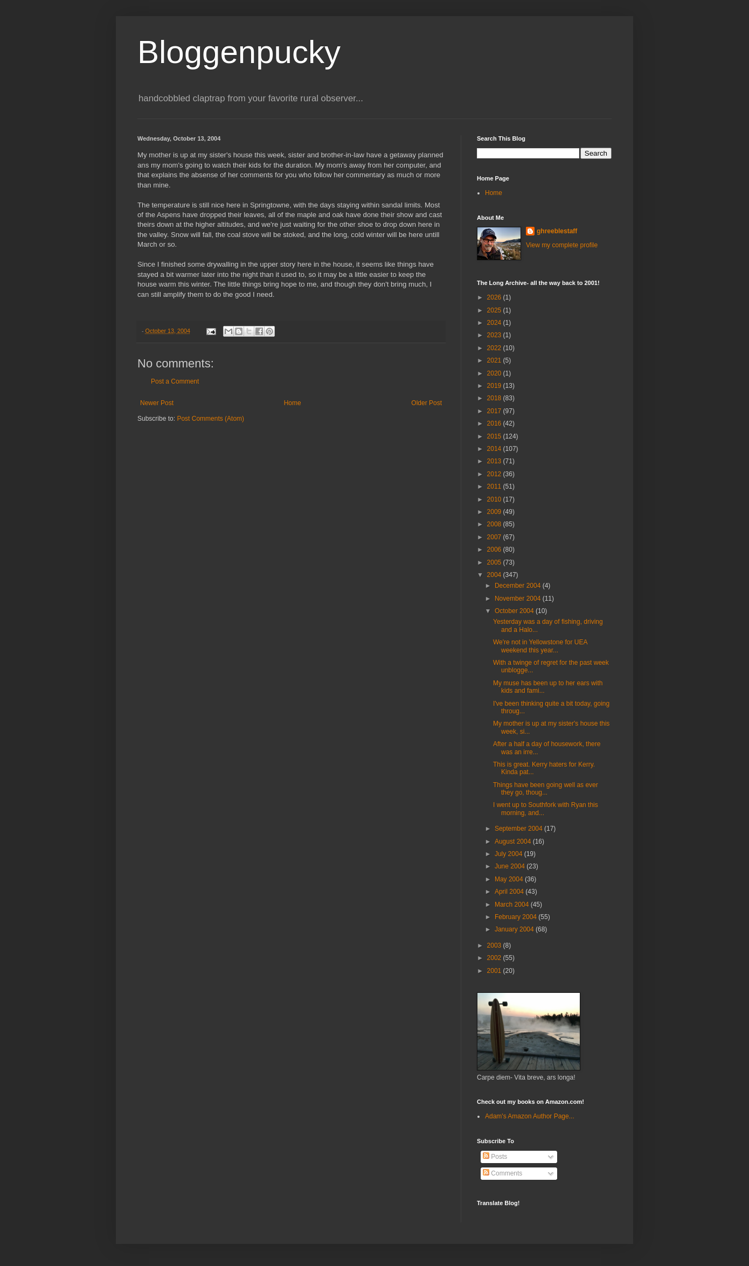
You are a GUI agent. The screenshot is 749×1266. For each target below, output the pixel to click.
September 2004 (519, 828)
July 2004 (509, 854)
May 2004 (510, 879)
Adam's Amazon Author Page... (529, 1116)
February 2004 (516, 917)
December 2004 (519, 585)
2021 (495, 360)
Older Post (426, 403)
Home (292, 403)
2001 (495, 971)
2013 (495, 461)
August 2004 (514, 841)
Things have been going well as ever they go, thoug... (545, 788)
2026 (495, 297)
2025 (495, 310)
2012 (495, 474)
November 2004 (519, 598)
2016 (495, 423)
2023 (495, 335)
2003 (495, 945)
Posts (495, 1156)
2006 (495, 549)
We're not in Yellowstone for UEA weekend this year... (540, 645)
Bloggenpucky (239, 52)
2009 (495, 512)
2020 (495, 373)
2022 (495, 348)
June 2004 (510, 866)
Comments (502, 1173)
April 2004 (510, 891)
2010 (495, 499)
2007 (495, 537)
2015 (495, 436)
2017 (495, 411)
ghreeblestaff (557, 231)
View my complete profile (562, 245)
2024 (495, 322)
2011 (495, 486)
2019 (495, 385)
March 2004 (513, 904)
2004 (495, 575)
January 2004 (515, 929)
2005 (495, 562)
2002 (495, 958)
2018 (495, 398)
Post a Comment (175, 381)
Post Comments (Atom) (210, 418)
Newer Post (157, 403)
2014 (495, 449)
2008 (495, 524)
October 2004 (515, 611)
